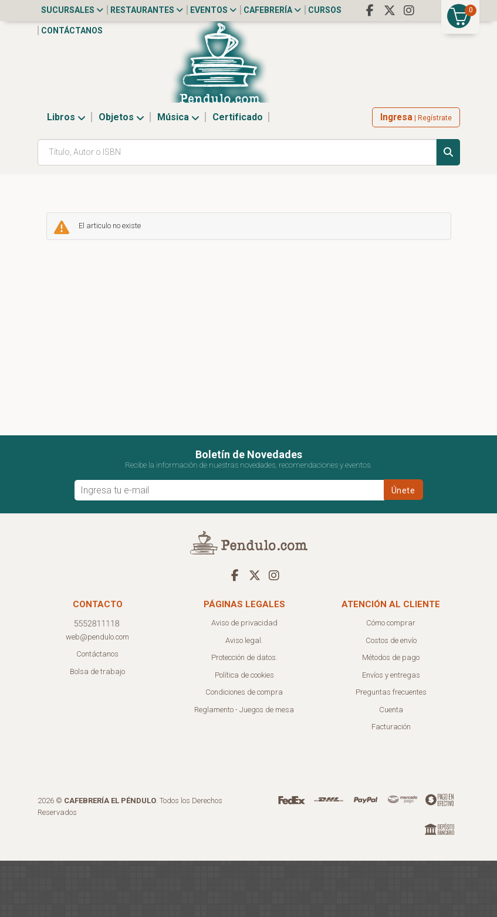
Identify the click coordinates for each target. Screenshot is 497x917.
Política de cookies (244, 731)
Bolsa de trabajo (97, 727)
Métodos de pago (391, 713)
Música (178, 173)
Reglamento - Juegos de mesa (244, 766)
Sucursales (72, 10)
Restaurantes (146, 10)
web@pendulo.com (97, 693)
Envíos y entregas (391, 731)
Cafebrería (272, 10)
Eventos (213, 10)
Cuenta (391, 766)
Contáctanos (72, 30)
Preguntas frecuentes (391, 748)
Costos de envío (391, 696)
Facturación (391, 783)
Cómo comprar (390, 679)
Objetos (121, 173)
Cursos (325, 10)
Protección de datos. (244, 713)
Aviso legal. (244, 696)
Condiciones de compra (244, 748)
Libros (66, 173)
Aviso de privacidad (244, 679)
